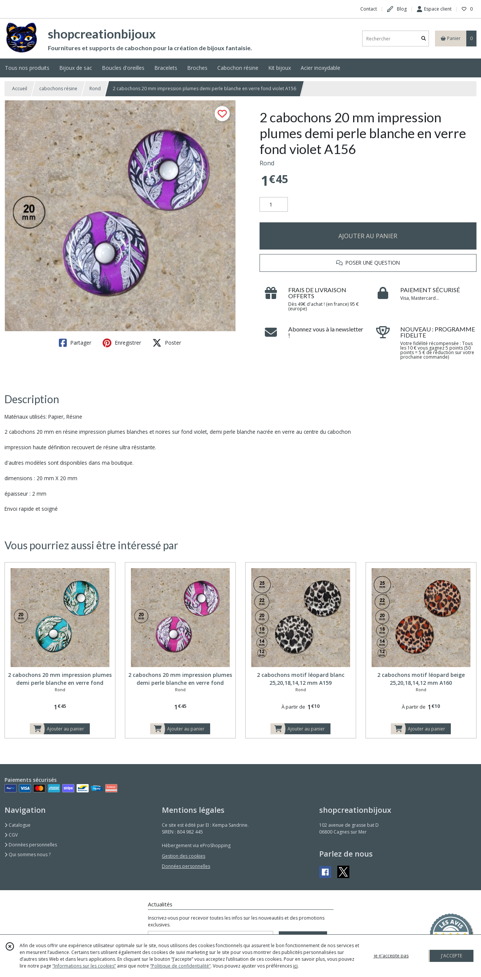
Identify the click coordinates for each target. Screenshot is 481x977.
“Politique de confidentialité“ (180, 966)
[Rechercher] (424, 38)
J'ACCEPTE (451, 955)
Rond (95, 88)
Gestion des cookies (183, 856)
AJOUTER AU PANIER (367, 236)
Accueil (19, 88)
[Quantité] (274, 204)
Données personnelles (31, 844)
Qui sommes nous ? (28, 854)
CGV (11, 835)
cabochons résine (58, 88)
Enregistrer (122, 342)
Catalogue (18, 825)
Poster (166, 342)
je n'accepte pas (391, 955)
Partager (75, 342)
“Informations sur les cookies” (84, 966)
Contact (368, 9)
